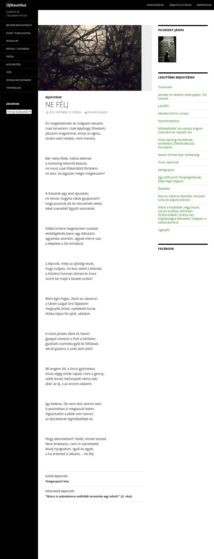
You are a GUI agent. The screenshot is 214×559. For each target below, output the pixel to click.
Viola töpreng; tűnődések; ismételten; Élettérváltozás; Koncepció (176, 143)
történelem (13, 87)
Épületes (164, 189)
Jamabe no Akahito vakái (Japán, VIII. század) (182, 96)
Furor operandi (168, 162)
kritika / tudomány (17, 48)
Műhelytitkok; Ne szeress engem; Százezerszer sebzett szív (180, 130)
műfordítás (13, 64)
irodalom (12, 40)
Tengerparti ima (94, 478)
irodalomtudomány (18, 80)
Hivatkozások (155, 4)
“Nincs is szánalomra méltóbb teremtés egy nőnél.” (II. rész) (94, 493)
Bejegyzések (53, 97)
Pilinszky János (98, 112)
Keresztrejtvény (168, 121)
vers (9, 72)
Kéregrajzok (166, 170)
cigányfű (164, 230)
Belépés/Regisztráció (19, 25)
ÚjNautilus (16, 5)
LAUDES (163, 106)
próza (10, 56)
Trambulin (165, 87)
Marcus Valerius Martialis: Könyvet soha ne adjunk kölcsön (181, 198)
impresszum (204, 4)
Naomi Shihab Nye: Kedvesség (178, 155)
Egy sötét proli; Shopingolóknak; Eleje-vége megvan (180, 179)
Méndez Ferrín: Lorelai (173, 113)
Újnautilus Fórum (180, 4)
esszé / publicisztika (18, 33)
